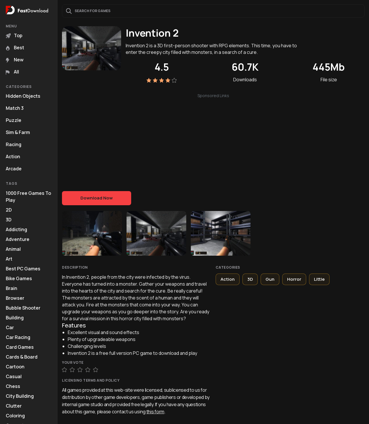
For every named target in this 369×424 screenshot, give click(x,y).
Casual (14, 376)
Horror (294, 279)
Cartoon (15, 366)
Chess (13, 386)
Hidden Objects (23, 96)
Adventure (17, 239)
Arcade (14, 168)
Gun (270, 279)
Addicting (16, 229)
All (12, 72)
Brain (11, 288)
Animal (13, 249)
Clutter (14, 406)
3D (9, 219)
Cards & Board (21, 357)
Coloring (15, 415)
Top (14, 35)
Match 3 (15, 108)
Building (15, 317)
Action (13, 156)
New (15, 59)
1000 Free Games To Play (28, 196)
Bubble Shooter (23, 308)
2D (9, 210)
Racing (13, 144)
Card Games (20, 347)
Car (10, 327)
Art (9, 259)
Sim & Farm (18, 132)
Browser (15, 298)
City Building (20, 396)
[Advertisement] (213, 139)
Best (15, 47)
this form (155, 411)
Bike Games (19, 278)
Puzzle (13, 120)
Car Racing (18, 337)
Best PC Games (23, 268)
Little (319, 279)
